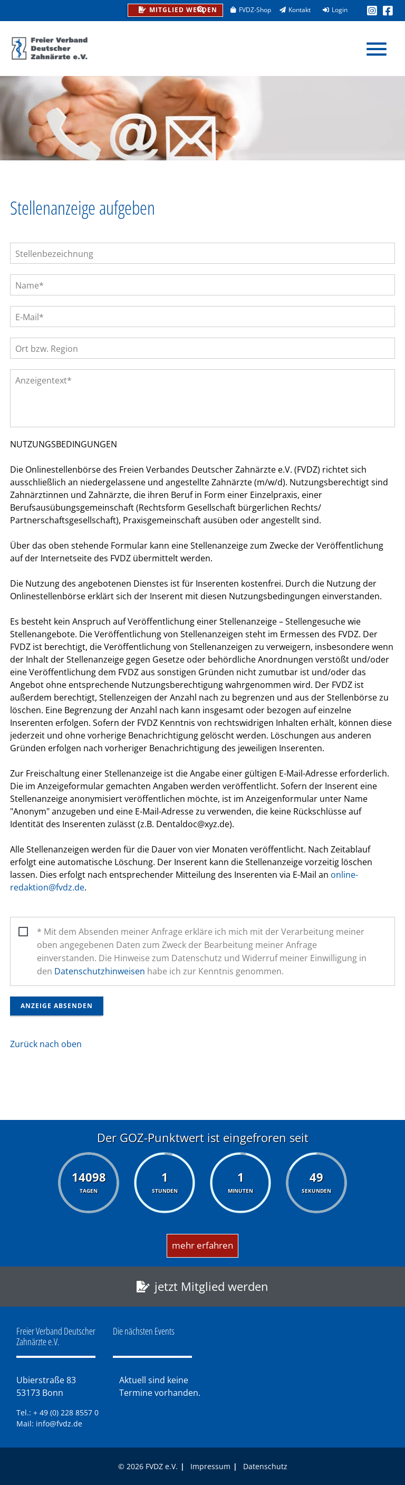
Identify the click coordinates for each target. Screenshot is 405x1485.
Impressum (210, 1466)
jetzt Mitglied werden (211, 1286)
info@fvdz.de (59, 1424)
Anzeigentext (43, 380)
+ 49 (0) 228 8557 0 (66, 1412)
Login (332, 9)
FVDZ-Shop (247, 9)
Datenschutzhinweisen (99, 971)
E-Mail (32, 317)
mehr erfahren (202, 1245)
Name (32, 285)
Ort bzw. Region (46, 349)
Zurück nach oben (46, 1044)
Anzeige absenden (57, 1005)
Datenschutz (265, 1466)
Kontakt (292, 9)
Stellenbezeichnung (54, 254)
